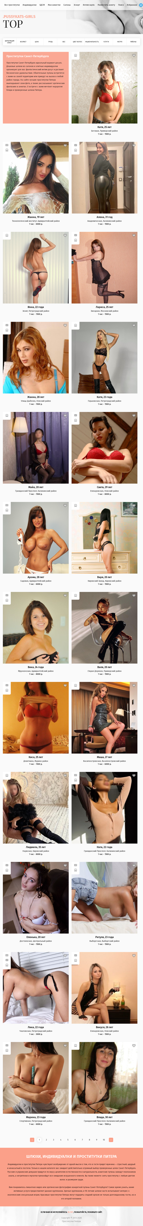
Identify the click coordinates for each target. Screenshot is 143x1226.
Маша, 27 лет (104, 757)
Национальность (92, 42)
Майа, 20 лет (35, 487)
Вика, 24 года (36, 667)
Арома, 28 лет (36, 577)
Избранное (132, 5)
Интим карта (89, 5)
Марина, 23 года (36, 1117)
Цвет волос (77, 42)
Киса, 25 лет (36, 757)
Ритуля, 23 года (104, 937)
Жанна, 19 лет (36, 217)
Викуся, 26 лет (104, 1027)
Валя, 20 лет (104, 667)
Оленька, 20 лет (35, 937)
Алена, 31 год (104, 217)
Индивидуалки (29, 5)
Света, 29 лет (104, 487)
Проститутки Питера (71, 1221)
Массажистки (54, 5)
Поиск (121, 5)
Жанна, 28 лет (35, 397)
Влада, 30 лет (104, 1117)
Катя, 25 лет (104, 127)
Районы (133, 42)
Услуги (106, 42)
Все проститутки (12, 5)
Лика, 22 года (36, 1027)
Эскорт (77, 5)
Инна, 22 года (36, 307)
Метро (119, 42)
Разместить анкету (106, 5)
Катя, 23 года (104, 397)
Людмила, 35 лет (36, 847)
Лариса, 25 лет (104, 307)
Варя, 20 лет (104, 577)
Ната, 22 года (104, 847)
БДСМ (42, 5)
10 (104, 1140)
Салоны (67, 5)
